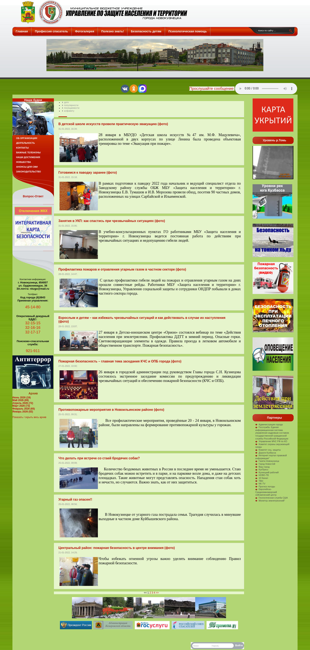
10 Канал (261, 478)
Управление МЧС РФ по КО (271, 441)
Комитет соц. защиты (268, 450)
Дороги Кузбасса (265, 452)
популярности (71, 105)
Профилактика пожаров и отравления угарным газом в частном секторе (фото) (122, 269)
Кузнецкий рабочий (266, 472)
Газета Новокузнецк (267, 461)
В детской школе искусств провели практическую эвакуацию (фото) (113, 124)
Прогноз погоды (265, 486)
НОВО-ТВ (262, 475)
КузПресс (261, 469)
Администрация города (269, 424)
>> (157, 592)
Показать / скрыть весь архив (29, 417)
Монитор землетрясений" (270, 500)
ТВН (259, 481)
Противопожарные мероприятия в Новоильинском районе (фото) (111, 409)
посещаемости (71, 108)
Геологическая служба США (271, 497)
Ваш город (262, 467)
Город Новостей (265, 464)
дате (66, 102)
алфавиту (69, 111)
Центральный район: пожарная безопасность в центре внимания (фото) (116, 548)
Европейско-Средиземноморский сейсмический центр (266, 492)
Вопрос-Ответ (33, 196)
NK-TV (260, 483)
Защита (102, 12)
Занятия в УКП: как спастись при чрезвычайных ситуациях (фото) (111, 221)
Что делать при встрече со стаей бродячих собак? (99, 458)
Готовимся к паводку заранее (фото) (87, 172)
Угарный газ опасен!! (75, 499)
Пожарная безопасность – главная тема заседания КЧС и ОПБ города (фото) (119, 361)
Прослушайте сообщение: (212, 89)
